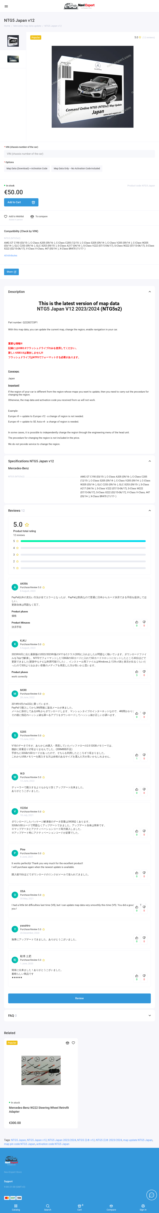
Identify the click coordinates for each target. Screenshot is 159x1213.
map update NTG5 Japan (137, 1140)
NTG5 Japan (18, 1140)
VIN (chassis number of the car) (22, 147)
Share (11, 271)
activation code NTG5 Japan (52, 1144)
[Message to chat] (152, 1195)
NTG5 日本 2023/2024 (109, 1140)
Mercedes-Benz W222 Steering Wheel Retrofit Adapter (39, 1109)
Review (79, 998)
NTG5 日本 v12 (86, 1140)
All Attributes (10, 255)
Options (10, 162)
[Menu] (6, 6)
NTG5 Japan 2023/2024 (62, 1140)
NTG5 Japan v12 (37, 1140)
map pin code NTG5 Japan (19, 1144)
